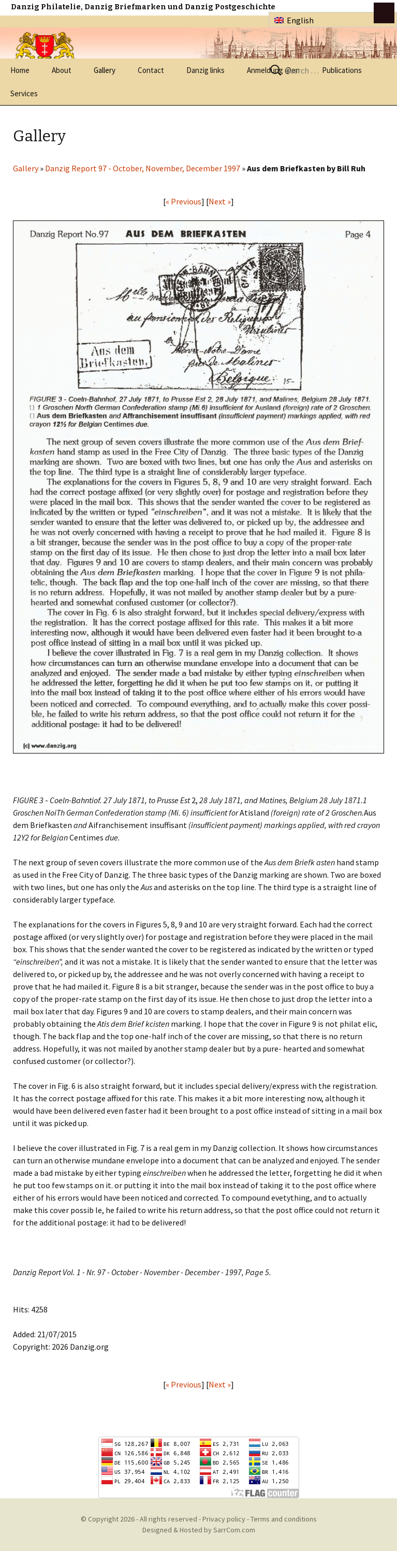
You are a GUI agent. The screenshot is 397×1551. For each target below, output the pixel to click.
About (61, 70)
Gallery (104, 70)
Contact (151, 70)
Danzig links (205, 70)
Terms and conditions (284, 1519)
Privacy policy (223, 1519)
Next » (220, 201)
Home (20, 70)
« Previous (183, 201)
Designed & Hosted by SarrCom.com (198, 1529)
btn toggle (384, 13)
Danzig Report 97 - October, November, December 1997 (142, 168)
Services (24, 93)
